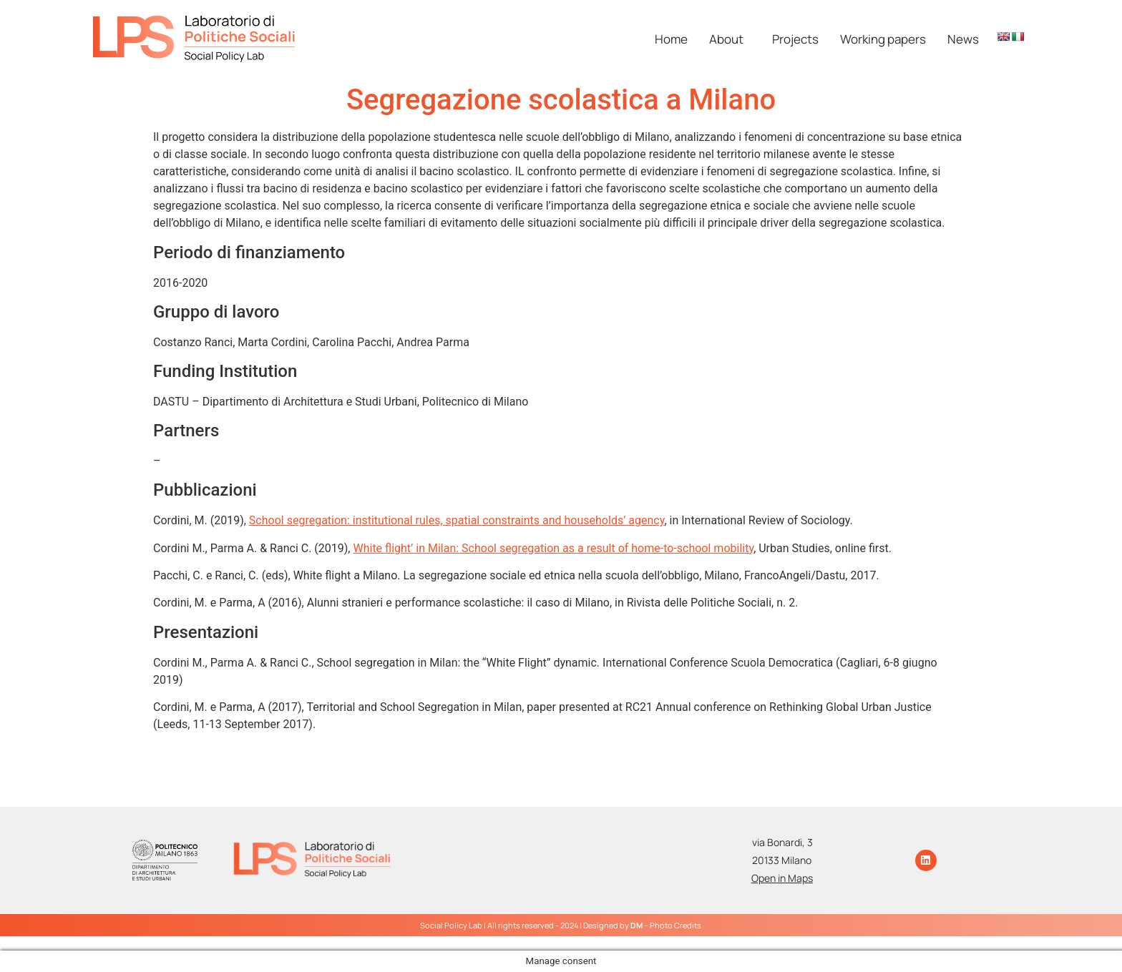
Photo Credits (675, 925)
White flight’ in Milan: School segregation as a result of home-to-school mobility (553, 548)
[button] (729, 39)
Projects (795, 39)
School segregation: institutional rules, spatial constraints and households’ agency (457, 520)
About (726, 39)
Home (671, 39)
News (963, 39)
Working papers (883, 39)
